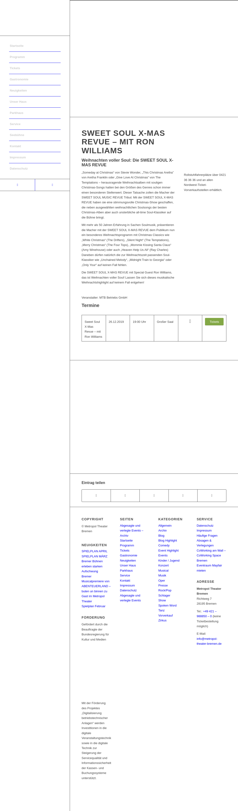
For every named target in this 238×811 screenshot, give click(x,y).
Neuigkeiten (128, 560)
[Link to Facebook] (17, 185)
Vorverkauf (165, 615)
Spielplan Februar (94, 606)
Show (162, 600)
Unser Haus (128, 565)
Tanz (161, 610)
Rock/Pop (164, 590)
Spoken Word (167, 605)
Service (125, 575)
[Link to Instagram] (52, 185)
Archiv (162, 530)
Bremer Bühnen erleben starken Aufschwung (92, 566)
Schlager (164, 595)
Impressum (127, 585)
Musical (163, 570)
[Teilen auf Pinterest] (183, 495)
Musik (162, 575)
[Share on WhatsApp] (154, 495)
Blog (161, 535)
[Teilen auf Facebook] (96, 495)
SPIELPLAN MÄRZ (94, 556)
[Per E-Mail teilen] (212, 495)
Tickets (124, 550)
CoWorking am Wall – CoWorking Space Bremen (211, 555)
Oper (161, 580)
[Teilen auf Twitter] (125, 495)
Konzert (163, 565)
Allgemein (165, 525)
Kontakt (125, 580)
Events (163, 555)
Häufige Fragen (207, 535)
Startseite (126, 540)
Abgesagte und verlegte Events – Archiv (131, 530)
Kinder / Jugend (168, 560)
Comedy (163, 545)
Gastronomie (128, 555)
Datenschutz (128, 590)
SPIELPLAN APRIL (94, 551)
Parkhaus (126, 570)
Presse (163, 585)
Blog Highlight (167, 540)
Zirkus (162, 620)
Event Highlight (168, 550)
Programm (127, 545)
